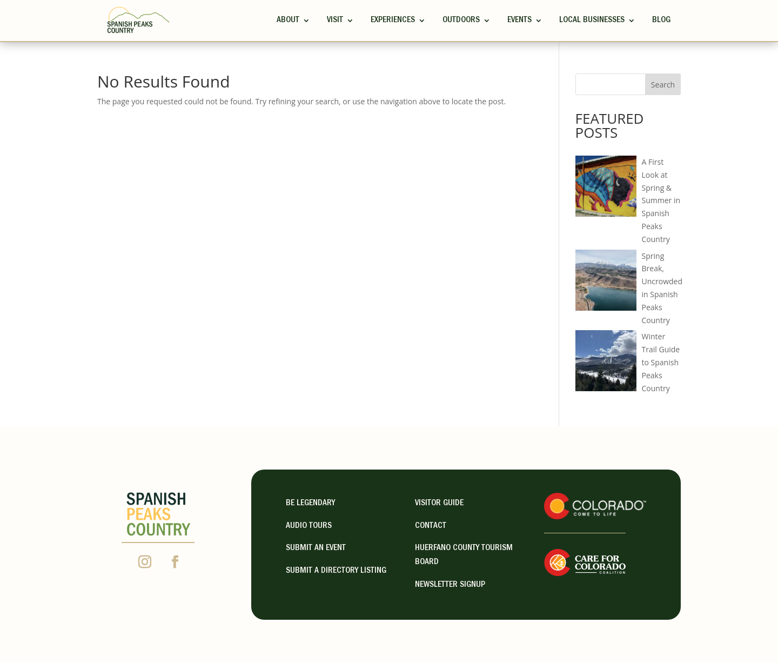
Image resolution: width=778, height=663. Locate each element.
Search (663, 84)
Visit (335, 20)
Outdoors (461, 20)
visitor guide (439, 503)
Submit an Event (316, 548)
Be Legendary (310, 503)
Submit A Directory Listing (336, 571)
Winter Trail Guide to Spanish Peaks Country (661, 362)
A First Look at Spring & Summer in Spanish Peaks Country (661, 200)
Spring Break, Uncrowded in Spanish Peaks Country (662, 288)
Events (519, 20)
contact (430, 526)
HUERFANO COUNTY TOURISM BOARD (464, 555)
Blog (661, 20)
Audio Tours (309, 526)
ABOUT (288, 20)
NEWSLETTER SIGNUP (450, 585)
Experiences (393, 20)
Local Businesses (592, 20)
